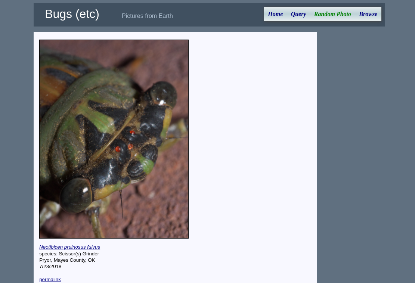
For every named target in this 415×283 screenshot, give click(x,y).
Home (275, 14)
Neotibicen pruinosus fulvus (69, 247)
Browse (368, 14)
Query (298, 14)
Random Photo (332, 14)
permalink (50, 279)
